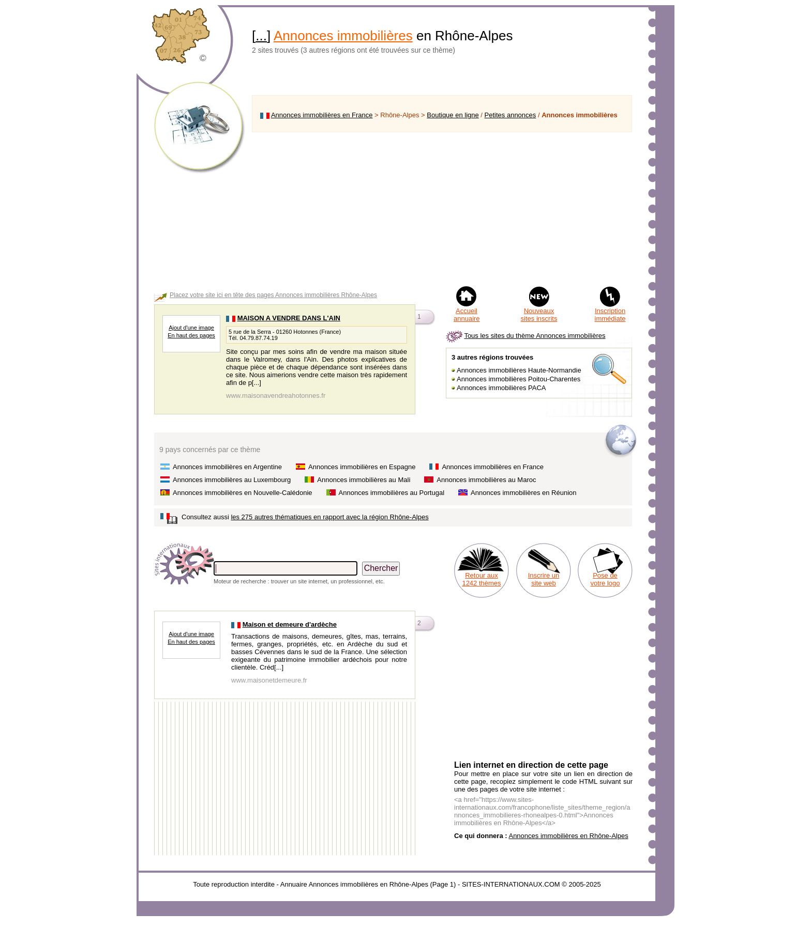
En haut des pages (191, 335)
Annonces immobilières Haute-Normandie (519, 370)
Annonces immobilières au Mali (363, 480)
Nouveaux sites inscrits (539, 314)
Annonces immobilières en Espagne (361, 467)
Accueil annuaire (467, 314)
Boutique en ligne (452, 115)
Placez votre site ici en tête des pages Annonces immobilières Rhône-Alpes (273, 295)
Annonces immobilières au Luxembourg (232, 480)
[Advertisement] (442, 208)
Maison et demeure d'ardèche (290, 624)
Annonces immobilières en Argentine (227, 467)
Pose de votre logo (605, 579)
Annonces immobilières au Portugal (392, 493)
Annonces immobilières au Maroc (486, 480)
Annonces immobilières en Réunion (524, 493)
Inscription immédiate (610, 314)
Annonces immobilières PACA (501, 388)
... (261, 35)
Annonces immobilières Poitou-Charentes (518, 379)
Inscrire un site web (544, 579)
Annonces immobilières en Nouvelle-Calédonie (242, 493)
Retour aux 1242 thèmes (481, 579)
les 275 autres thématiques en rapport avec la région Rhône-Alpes (329, 517)
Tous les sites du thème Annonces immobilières (534, 335)
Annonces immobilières (343, 35)
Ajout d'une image (191, 327)
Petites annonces (510, 115)
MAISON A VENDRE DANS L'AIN (288, 318)
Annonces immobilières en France (322, 115)
